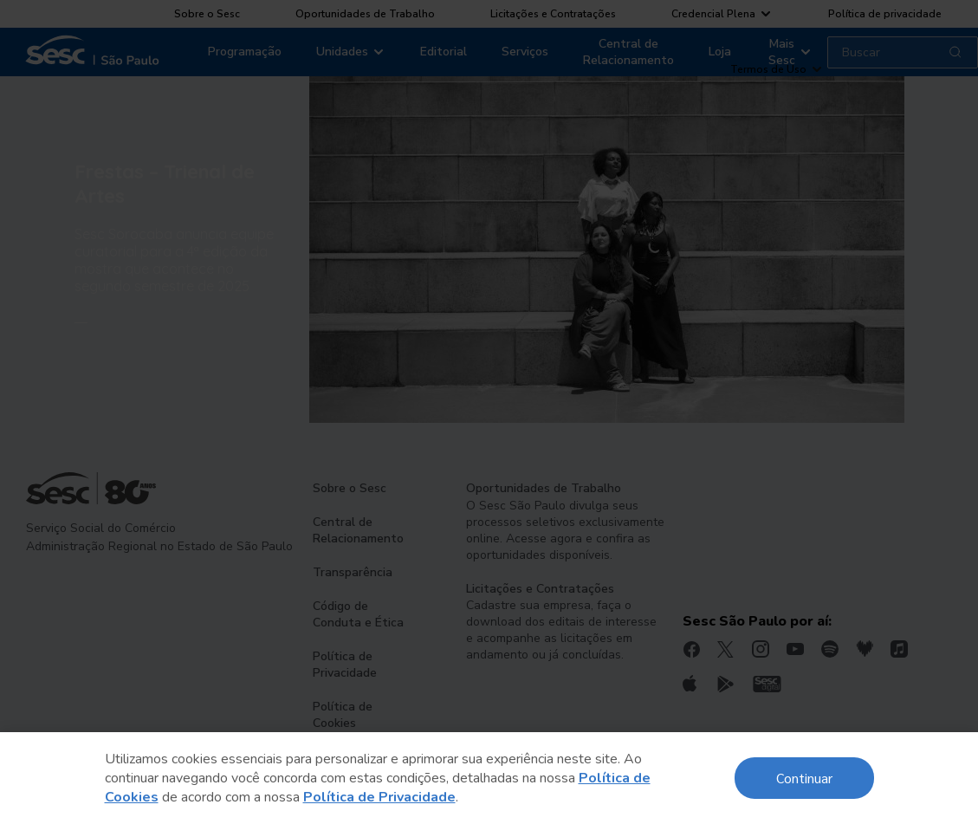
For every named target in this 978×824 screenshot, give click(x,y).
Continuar (804, 778)
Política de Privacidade (379, 797)
